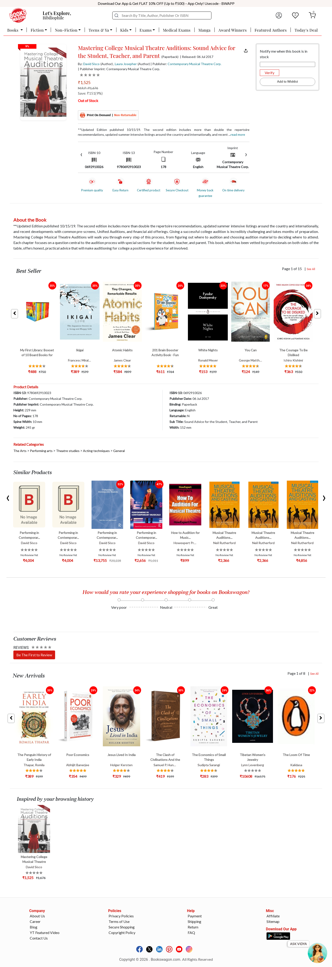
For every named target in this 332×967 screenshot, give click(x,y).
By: (89, 64)
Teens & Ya (99, 30)
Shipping (194, 921)
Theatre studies (68, 451)
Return (193, 927)
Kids (124, 30)
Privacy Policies (121, 916)
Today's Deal (306, 30)
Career (35, 921)
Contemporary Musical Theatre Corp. (194, 64)
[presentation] (81, 154)
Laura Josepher (126, 64)
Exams (145, 30)
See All (311, 269)
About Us (37, 916)
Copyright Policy (122, 932)
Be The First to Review (34, 655)
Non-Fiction (66, 30)
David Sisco (91, 64)
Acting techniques (96, 451)
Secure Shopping (122, 927)
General (119, 451)
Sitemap (273, 921)
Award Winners (232, 30)
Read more (238, 134)
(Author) (107, 64)
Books (13, 30)
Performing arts (41, 451)
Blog (33, 927)
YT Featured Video (44, 932)
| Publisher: (186, 64)
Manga (205, 30)
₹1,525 (84, 82)
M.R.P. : (88, 88)
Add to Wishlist (287, 81)
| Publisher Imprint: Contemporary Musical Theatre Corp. (119, 69)
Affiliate (273, 916)
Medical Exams (176, 30)
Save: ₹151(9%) (90, 93)
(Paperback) (169, 57)
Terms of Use (119, 921)
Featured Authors (271, 30)
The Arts (20, 451)
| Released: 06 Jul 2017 (196, 57)
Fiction (37, 30)
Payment (195, 916)
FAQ (191, 932)
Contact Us (39, 938)
